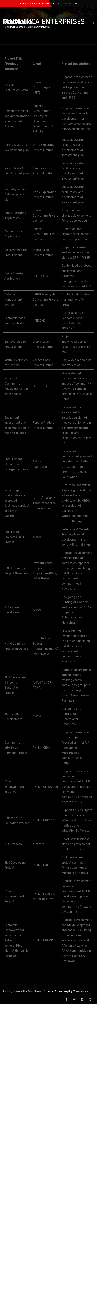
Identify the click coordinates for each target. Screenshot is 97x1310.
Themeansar (81, 991)
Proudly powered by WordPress (22, 991)
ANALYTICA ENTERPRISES (45, 21)
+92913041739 (67, 3)
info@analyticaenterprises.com (36, 3)
